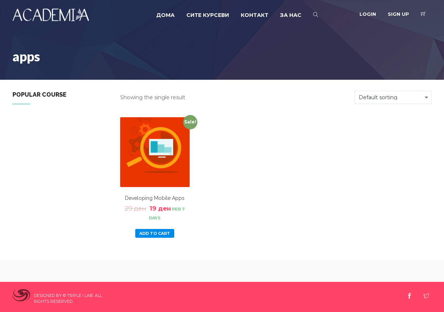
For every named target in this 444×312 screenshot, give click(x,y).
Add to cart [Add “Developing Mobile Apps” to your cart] (154, 233)
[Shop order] (393, 97)
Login (367, 14)
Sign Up (398, 14)
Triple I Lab (80, 295)
